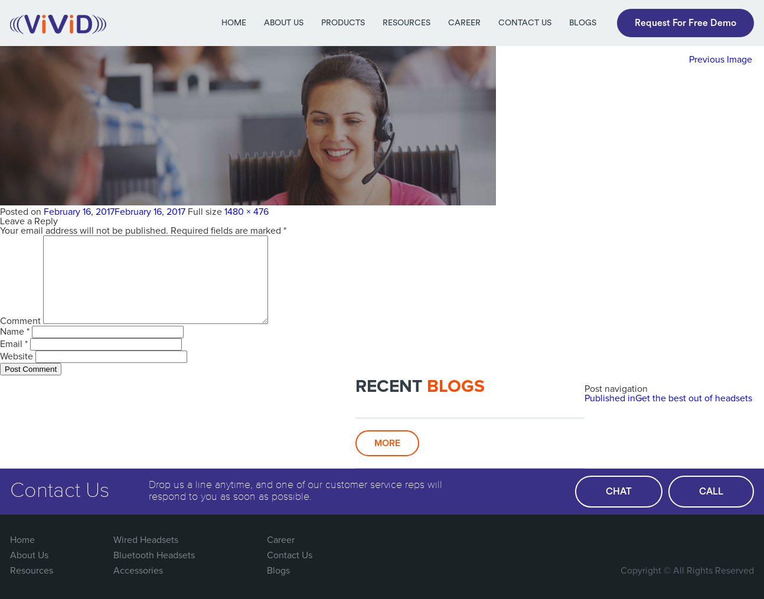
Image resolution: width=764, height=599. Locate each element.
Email (14, 344)
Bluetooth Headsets (154, 555)
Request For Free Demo (685, 23)
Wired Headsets (145, 540)
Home (233, 23)
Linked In (743, 540)
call (711, 491)
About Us (283, 23)
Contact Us (524, 23)
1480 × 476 (246, 212)
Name (15, 331)
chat (619, 491)
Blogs (582, 23)
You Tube (719, 540)
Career (464, 23)
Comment (20, 321)
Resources (406, 23)
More (387, 443)
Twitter (670, 540)
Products (343, 23)
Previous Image (720, 59)
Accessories (138, 570)
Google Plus (695, 540)
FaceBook (646, 540)
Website (16, 356)
